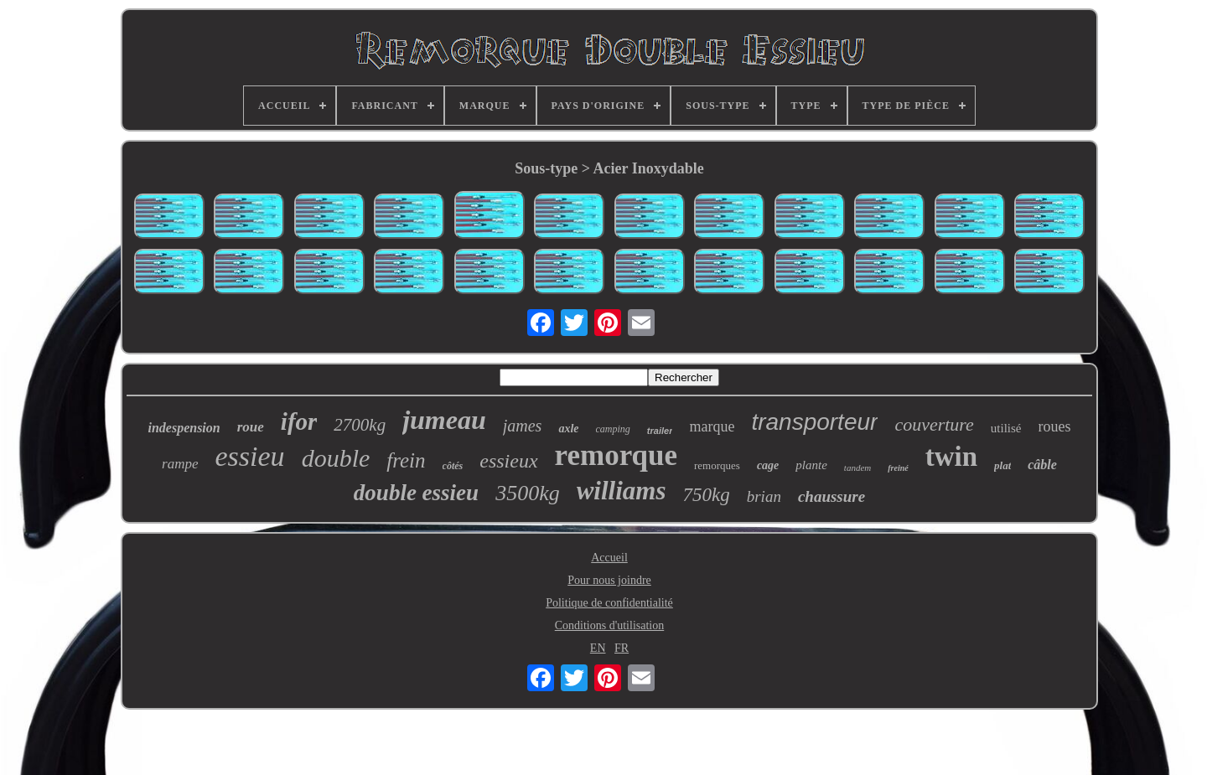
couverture (933, 424)
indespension (184, 428)
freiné (898, 468)
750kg (705, 494)
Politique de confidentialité (609, 603)
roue (250, 427)
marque (711, 426)
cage (768, 465)
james (522, 425)
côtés (453, 466)
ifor (299, 421)
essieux (508, 461)
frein (405, 460)
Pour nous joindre (609, 580)
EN (598, 648)
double (336, 458)
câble (1042, 464)
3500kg (527, 493)
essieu (250, 456)
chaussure (831, 496)
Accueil (609, 557)
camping (613, 429)
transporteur (814, 422)
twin (951, 457)
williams (621, 490)
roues (1055, 426)
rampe (180, 464)
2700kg (360, 425)
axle (568, 428)
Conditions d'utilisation (609, 625)
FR (621, 648)
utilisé (1006, 428)
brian (764, 496)
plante (811, 465)
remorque (616, 455)
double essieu (416, 492)
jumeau (444, 420)
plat (1002, 465)
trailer (660, 431)
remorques (717, 465)
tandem (857, 467)
